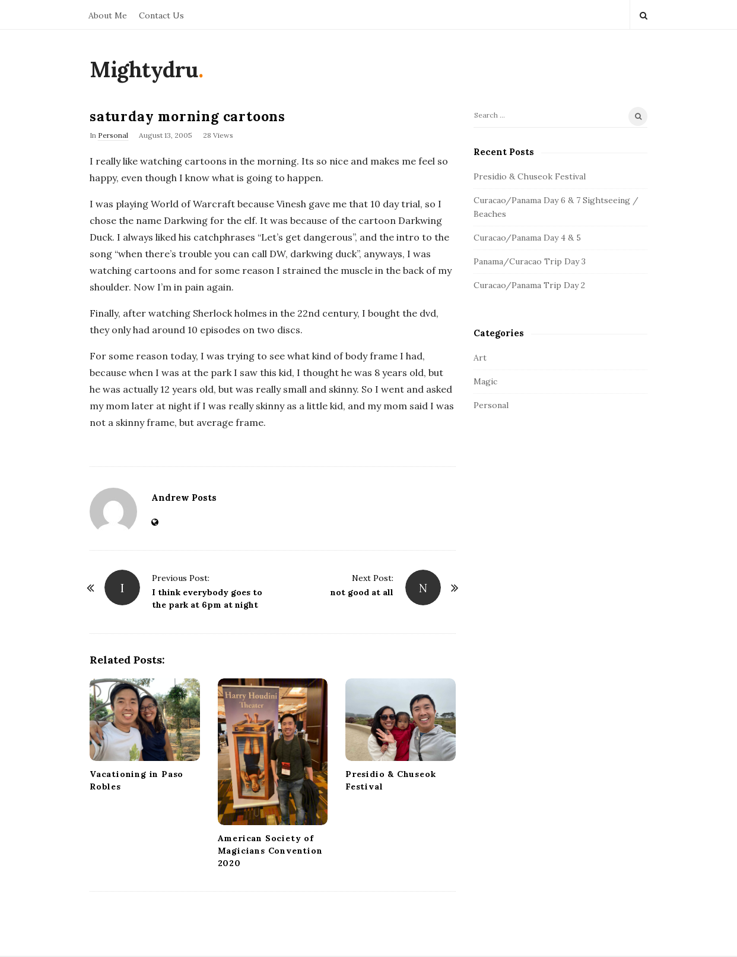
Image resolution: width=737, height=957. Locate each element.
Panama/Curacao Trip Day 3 (530, 261)
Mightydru (144, 69)
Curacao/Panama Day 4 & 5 (527, 237)
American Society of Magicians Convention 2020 (270, 850)
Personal (113, 135)
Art (480, 357)
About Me (107, 15)
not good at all (362, 592)
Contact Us (161, 15)
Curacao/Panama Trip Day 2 (529, 285)
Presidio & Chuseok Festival (530, 176)
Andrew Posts (184, 497)
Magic (485, 381)
